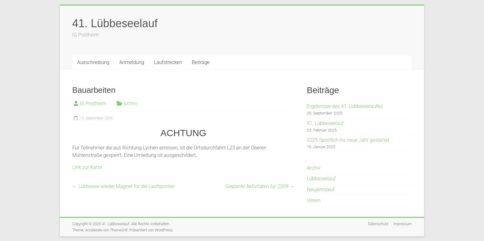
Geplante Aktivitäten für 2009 (260, 186)
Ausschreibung (93, 62)
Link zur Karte (87, 167)
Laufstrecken (168, 62)
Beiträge (201, 62)
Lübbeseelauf (321, 179)
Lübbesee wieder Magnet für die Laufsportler (123, 186)
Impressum (402, 224)
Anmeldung (131, 62)
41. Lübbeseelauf (114, 23)
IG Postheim (93, 103)
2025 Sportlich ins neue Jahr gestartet (348, 140)
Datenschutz (378, 224)
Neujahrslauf (320, 189)
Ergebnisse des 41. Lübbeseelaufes (345, 106)
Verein (313, 200)
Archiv (130, 103)
